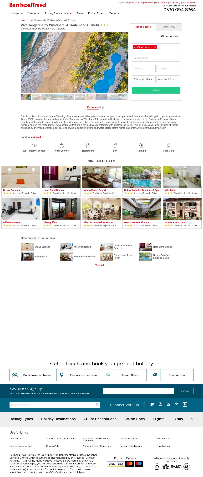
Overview (87, 107)
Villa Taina (170, 190)
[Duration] (168, 68)
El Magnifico (50, 222)
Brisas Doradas (11, 190)
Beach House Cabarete (136, 222)
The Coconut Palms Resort (98, 222)
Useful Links (19, 432)
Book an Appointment (142, 2)
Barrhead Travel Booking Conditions (96, 439)
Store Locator (161, 2)
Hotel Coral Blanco (54, 190)
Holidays (16, 13)
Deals (80, 13)
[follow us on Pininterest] (176, 404)
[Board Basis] (168, 79)
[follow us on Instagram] (160, 404)
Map (115, 107)
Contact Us (15, 438)
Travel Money (124, 2)
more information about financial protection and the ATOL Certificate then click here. (51, 471)
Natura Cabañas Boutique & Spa (141, 190)
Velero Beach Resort (95, 190)
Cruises (34, 13)
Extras (114, 13)
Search (156, 90)
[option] (21, 197)
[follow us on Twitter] (152, 404)
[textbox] (158, 58)
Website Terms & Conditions (61, 438)
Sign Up (185, 391)
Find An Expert (189, 2)
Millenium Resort (12, 222)
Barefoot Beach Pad (175, 222)
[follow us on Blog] (184, 404)
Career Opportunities (21, 446)
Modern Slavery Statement (97, 446)
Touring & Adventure (58, 13)
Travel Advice (164, 446)
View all (37, 137)
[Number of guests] (144, 79)
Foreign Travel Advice (131, 446)
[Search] (97, 405)
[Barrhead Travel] (28, 4)
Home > (25, 20)
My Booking (174, 2)
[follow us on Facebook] (144, 404)
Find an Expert (96, 13)
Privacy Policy (53, 446)
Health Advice (164, 438)
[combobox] (156, 47)
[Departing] (144, 68)
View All (99, 265)
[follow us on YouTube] (168, 404)
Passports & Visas (129, 438)
